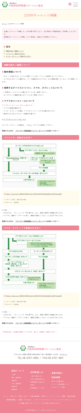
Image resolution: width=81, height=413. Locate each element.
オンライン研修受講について (60, 384)
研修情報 (55, 377)
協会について (17, 370)
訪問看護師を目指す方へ (38, 382)
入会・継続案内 (16, 383)
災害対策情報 (34, 396)
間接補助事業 (11, 400)
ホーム (4, 23)
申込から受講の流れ (57, 381)
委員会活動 (71, 396)
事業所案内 (56, 372)
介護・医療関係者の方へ (38, 379)
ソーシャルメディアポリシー (62, 400)
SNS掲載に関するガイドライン (29, 403)
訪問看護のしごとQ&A (37, 388)
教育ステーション (48, 396)
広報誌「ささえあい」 (25, 400)
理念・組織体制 (16, 377)
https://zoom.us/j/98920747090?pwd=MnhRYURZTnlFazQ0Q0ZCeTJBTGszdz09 (34, 194)
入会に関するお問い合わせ (51, 403)
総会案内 (14, 386)
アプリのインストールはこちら (15, 119)
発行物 (32, 385)
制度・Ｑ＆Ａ (23, 396)
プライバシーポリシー (42, 400)
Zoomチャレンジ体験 (58, 387)
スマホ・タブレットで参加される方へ (18, 56)
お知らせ (13, 396)
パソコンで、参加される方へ (15, 54)
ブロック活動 (60, 396)
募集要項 (14, 389)
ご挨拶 (13, 375)
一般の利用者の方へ (36, 376)
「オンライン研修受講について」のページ (30, 131)
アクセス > (63, 354)
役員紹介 (14, 380)
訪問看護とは (36, 372)
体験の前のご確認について (15, 51)
